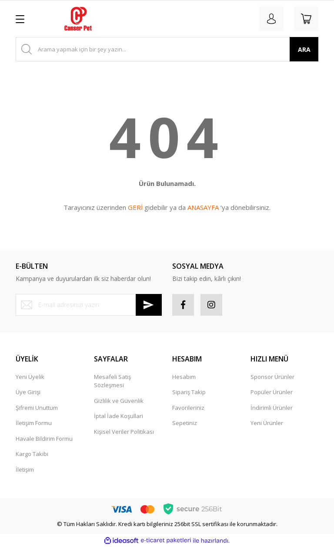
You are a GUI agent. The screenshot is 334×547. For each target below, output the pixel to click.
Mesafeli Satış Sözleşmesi (112, 381)
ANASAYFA (203, 207)
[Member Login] (271, 19)
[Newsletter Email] (89, 305)
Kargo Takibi (32, 454)
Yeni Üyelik (30, 377)
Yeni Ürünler (266, 423)
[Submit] (149, 305)
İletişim (25, 469)
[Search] (167, 49)
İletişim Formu (34, 423)
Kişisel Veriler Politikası (124, 432)
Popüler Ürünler (271, 392)
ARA (304, 49)
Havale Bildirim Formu (44, 438)
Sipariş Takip (189, 392)
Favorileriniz (188, 408)
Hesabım (184, 377)
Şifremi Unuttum (37, 408)
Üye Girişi (28, 392)
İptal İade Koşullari (118, 416)
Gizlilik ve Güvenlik (119, 401)
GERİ (135, 207)
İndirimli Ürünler (271, 408)
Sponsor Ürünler (272, 377)
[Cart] (306, 19)
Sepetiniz (184, 423)
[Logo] (78, 19)
